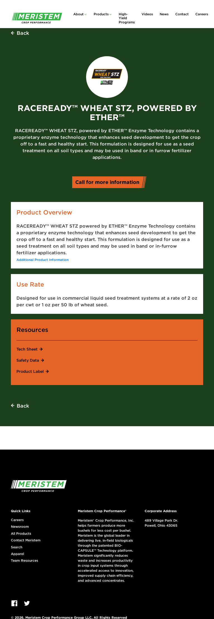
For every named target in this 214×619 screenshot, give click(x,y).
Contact (182, 14)
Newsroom (20, 527)
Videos (147, 14)
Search (16, 547)
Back (23, 33)
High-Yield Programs (127, 18)
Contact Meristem (25, 540)
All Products (21, 534)
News (164, 14)
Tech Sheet (27, 349)
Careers (201, 14)
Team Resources (24, 561)
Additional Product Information (42, 260)
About (78, 14)
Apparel (17, 554)
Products (101, 14)
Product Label (30, 371)
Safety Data (27, 360)
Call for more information (109, 182)
